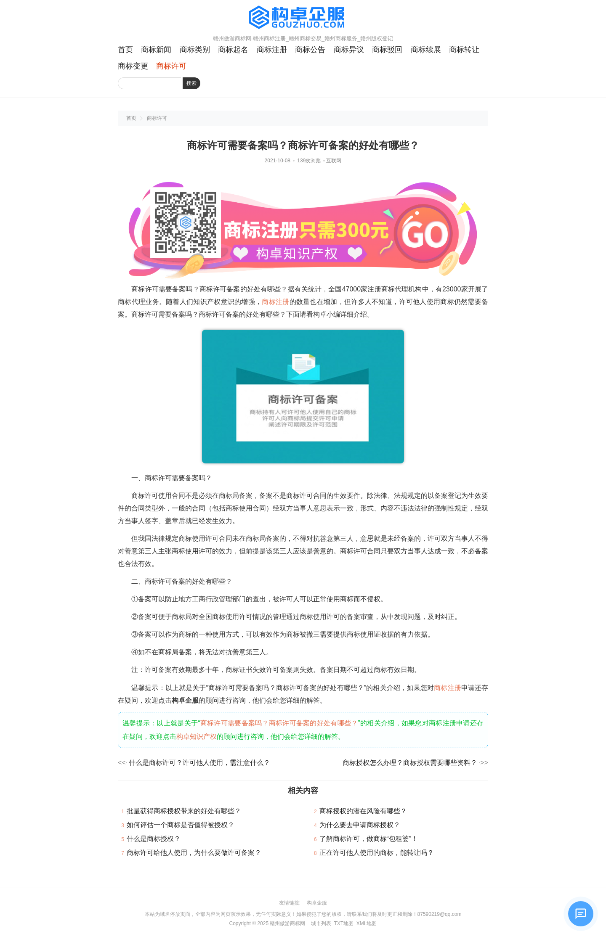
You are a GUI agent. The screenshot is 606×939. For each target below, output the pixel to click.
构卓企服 (317, 903)
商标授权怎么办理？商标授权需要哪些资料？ (410, 762)
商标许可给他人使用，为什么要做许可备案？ (194, 852)
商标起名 (233, 49)
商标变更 (133, 66)
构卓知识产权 (196, 736)
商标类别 (195, 49)
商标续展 (426, 49)
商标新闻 (156, 49)
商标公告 (310, 49)
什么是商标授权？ (154, 838)
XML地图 (366, 923)
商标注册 (272, 49)
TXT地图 (344, 923)
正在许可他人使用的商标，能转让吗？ (376, 852)
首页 (125, 49)
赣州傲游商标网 (287, 923)
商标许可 (171, 66)
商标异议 (349, 49)
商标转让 (464, 49)
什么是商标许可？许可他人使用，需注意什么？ (199, 762)
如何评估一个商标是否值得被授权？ (180, 824)
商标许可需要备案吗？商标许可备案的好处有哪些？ (279, 723)
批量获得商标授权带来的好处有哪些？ (184, 811)
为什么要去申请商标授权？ (359, 824)
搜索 (191, 83)
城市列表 (321, 923)
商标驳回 (387, 49)
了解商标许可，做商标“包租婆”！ (368, 838)
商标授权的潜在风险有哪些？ (363, 811)
